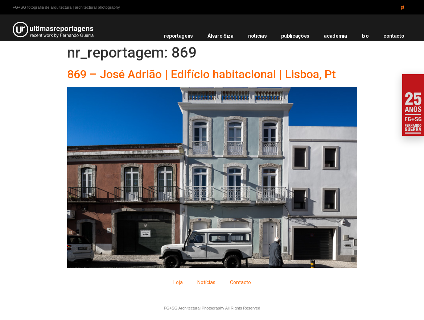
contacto (393, 36)
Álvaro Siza (220, 36)
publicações (295, 36)
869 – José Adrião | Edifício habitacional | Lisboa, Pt (201, 74)
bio (365, 36)
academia (335, 36)
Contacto (240, 282)
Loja (178, 282)
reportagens (178, 36)
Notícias (206, 282)
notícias (257, 36)
